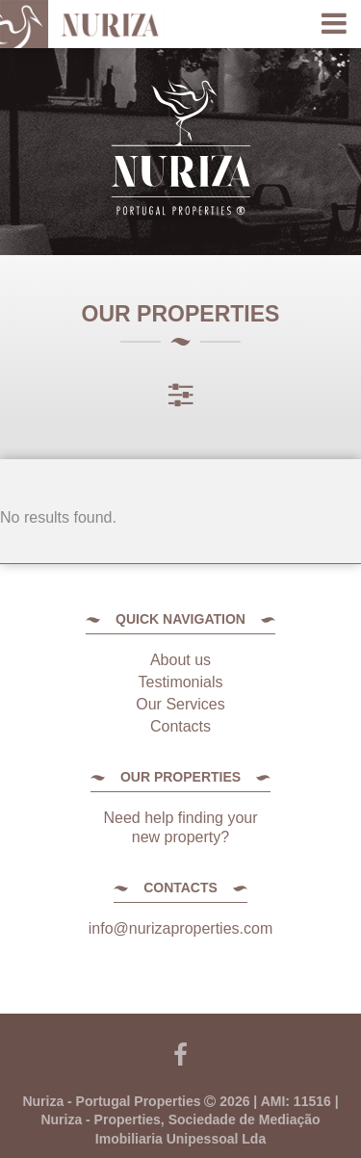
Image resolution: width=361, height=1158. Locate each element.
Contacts (180, 726)
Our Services (180, 704)
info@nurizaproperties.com (180, 928)
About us (180, 660)
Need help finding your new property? (180, 827)
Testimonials (180, 682)
